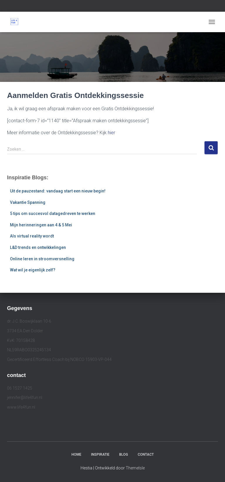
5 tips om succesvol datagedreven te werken (52, 213)
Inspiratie (100, 454)
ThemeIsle (135, 468)
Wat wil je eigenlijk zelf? (32, 270)
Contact (146, 454)
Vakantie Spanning (27, 202)
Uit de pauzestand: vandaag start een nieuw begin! (57, 191)
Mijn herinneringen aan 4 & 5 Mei (41, 225)
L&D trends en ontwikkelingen (38, 247)
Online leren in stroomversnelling (42, 259)
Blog (123, 454)
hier (111, 132)
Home (76, 454)
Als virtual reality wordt (32, 236)
